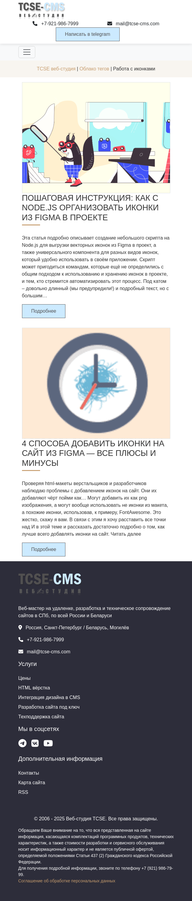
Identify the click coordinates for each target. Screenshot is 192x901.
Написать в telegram (87, 34)
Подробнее (43, 311)
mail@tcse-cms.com (133, 23)
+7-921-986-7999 (55, 23)
